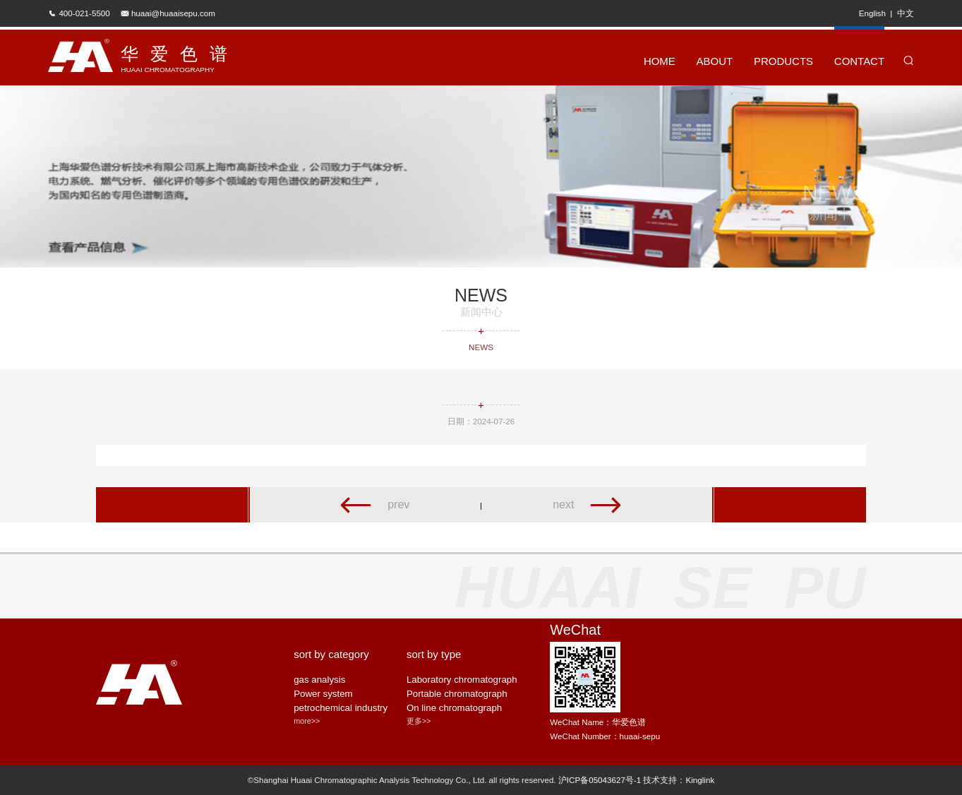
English (872, 13)
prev (373, 504)
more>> (307, 721)
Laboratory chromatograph (462, 679)
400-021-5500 (84, 13)
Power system (323, 693)
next (588, 504)
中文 (905, 13)
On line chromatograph (454, 708)
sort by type (434, 654)
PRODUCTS (783, 61)
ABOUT (715, 61)
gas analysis (319, 679)
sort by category (331, 654)
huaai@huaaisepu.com (173, 13)
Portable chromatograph (457, 693)
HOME (659, 61)
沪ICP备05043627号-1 (599, 779)
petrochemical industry (340, 708)
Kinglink (699, 779)
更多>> (419, 721)
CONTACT (859, 52)
